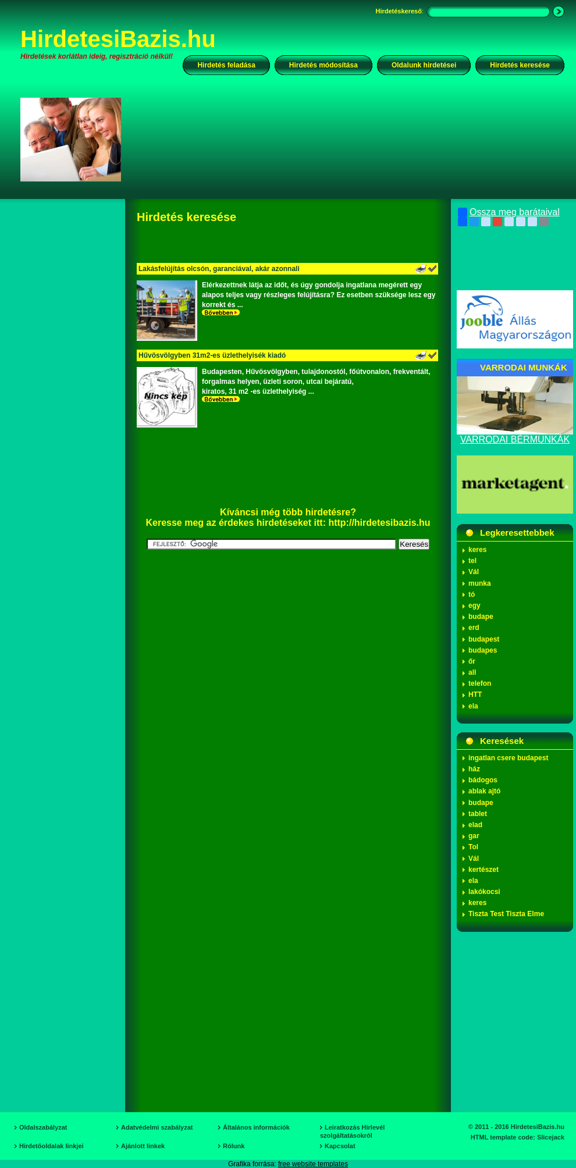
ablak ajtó (484, 791)
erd (473, 628)
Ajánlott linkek (143, 1145)
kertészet (483, 870)
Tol (473, 847)
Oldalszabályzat (43, 1127)
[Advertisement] (178, 149)
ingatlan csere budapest (508, 758)
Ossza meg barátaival (509, 212)
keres (477, 550)
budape (480, 617)
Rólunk (233, 1145)
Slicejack (550, 1137)
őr (471, 661)
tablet (477, 814)
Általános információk (256, 1127)
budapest (483, 639)
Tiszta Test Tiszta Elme (506, 914)
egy (474, 605)
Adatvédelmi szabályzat (157, 1127)
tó (471, 594)
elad (475, 825)
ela (473, 706)
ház (474, 769)
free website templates (313, 1164)
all (472, 672)
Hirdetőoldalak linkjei (51, 1145)
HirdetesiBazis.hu (118, 39)
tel (472, 561)
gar (473, 836)
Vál (473, 572)
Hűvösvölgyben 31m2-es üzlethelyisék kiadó (212, 355)
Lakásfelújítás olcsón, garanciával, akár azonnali (219, 269)
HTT (475, 694)
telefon (479, 683)
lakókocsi (484, 892)
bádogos (482, 780)
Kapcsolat (340, 1145)
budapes (482, 650)
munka (479, 583)
